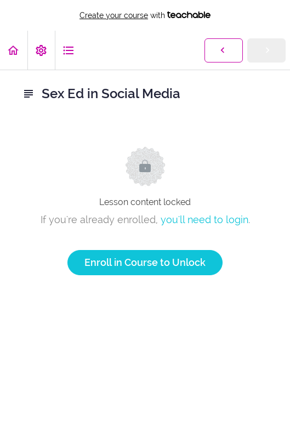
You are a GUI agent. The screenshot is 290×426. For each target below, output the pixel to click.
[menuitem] (41, 50)
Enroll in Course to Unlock (145, 262)
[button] (13, 50)
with (145, 15)
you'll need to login (204, 219)
